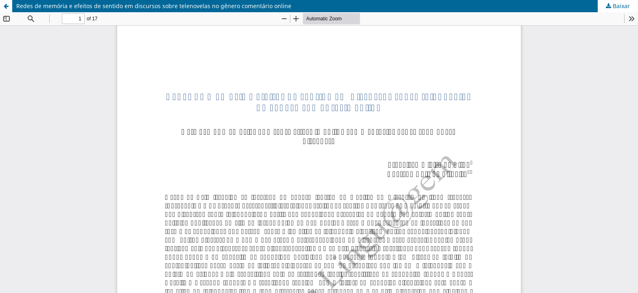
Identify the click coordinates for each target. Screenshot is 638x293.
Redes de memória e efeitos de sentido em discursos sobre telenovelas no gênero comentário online (153, 6)
